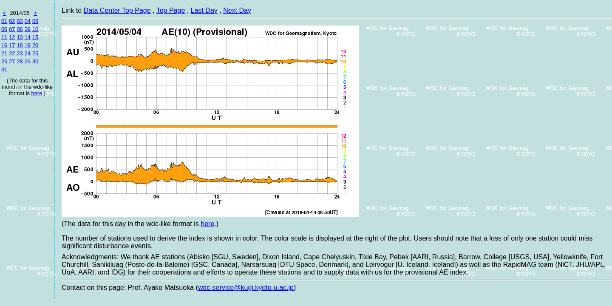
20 (35, 45)
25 (35, 53)
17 (12, 45)
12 (12, 37)
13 (20, 37)
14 (28, 37)
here (36, 93)
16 (4, 45)
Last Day (204, 10)
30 (35, 61)
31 (4, 69)
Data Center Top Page (117, 10)
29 (28, 61)
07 (12, 29)
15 (35, 37)
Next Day (237, 10)
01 (4, 21)
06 (4, 29)
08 (20, 29)
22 (12, 53)
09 (28, 29)
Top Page (170, 10)
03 (20, 21)
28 (20, 61)
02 (12, 21)
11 (4, 37)
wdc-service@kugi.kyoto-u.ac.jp (246, 287)
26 (4, 61)
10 (35, 29)
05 (35, 21)
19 (28, 45)
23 (20, 53)
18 (20, 45)
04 (28, 21)
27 (12, 61)
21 (4, 53)
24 (28, 53)
